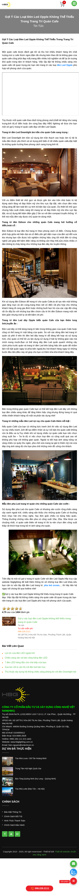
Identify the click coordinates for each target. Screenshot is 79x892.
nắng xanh (41, 854)
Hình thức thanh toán (14, 820)
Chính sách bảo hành (14, 825)
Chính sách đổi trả (13, 816)
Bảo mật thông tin (12, 812)
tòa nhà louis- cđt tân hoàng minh (31, 758)
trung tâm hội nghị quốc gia (28, 768)
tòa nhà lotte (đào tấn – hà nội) (30, 789)
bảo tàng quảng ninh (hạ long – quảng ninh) (35, 779)
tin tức (38, 26)
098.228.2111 (39, 888)
